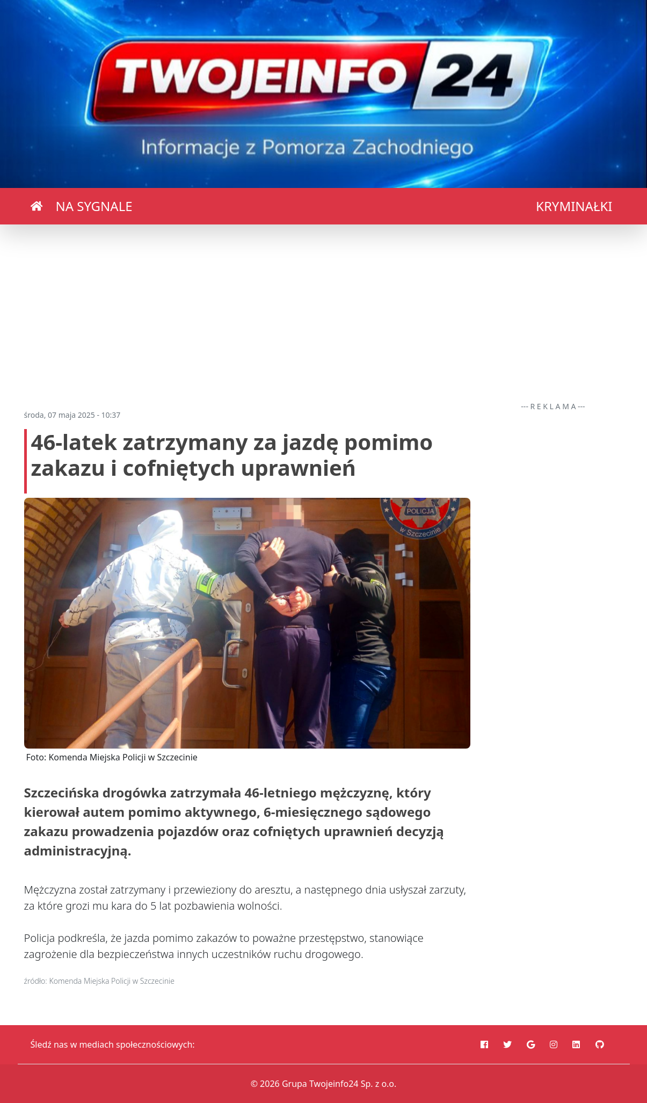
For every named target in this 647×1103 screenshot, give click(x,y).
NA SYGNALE (94, 206)
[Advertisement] (324, 312)
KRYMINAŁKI (574, 206)
